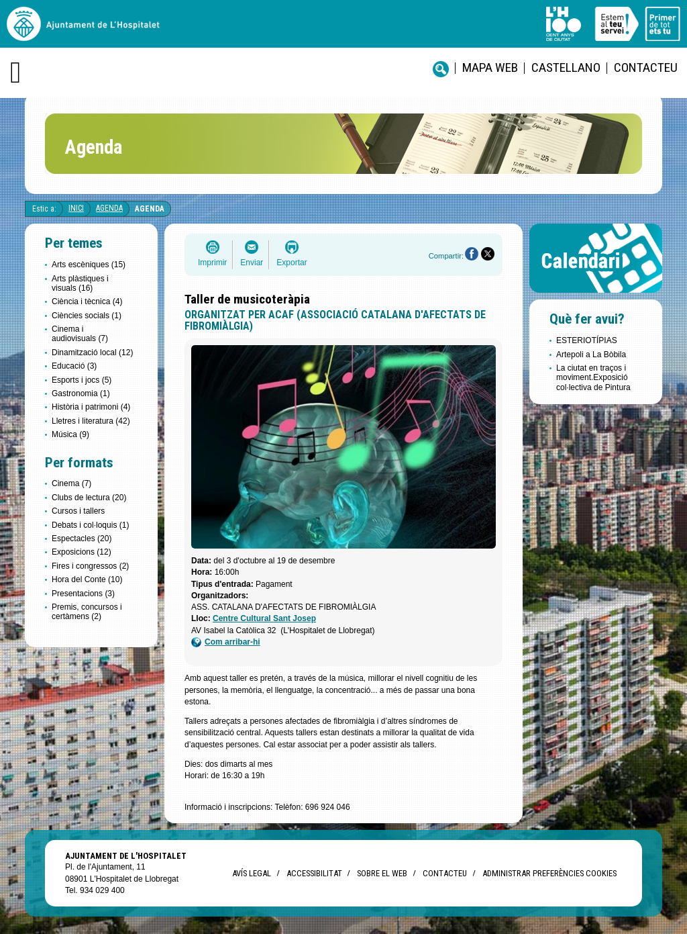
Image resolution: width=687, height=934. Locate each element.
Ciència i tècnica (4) (87, 301)
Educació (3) (74, 366)
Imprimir (212, 262)
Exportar (291, 262)
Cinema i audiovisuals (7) (80, 333)
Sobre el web (382, 873)
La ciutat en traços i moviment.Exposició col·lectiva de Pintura (593, 377)
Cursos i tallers (78, 511)
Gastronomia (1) (81, 393)
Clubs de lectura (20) (89, 497)
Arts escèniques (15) (88, 264)
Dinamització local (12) (92, 352)
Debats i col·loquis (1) (90, 525)
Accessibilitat (313, 873)
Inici (76, 208)
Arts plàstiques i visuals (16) (80, 283)
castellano (565, 67)
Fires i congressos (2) (90, 566)
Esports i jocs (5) (81, 380)
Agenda (109, 208)
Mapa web (490, 67)
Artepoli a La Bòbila (591, 354)
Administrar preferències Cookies (549, 873)
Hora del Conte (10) (87, 579)
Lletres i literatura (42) (91, 421)
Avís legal (251, 873)
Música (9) (70, 434)
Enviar (251, 262)
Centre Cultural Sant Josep (264, 618)
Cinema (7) (71, 483)
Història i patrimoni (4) (91, 407)
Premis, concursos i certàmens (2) (87, 611)
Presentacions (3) (83, 593)
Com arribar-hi (225, 642)
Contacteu (646, 67)
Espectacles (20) (81, 538)
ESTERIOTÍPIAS (586, 340)
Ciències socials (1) (86, 315)
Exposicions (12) (81, 552)
